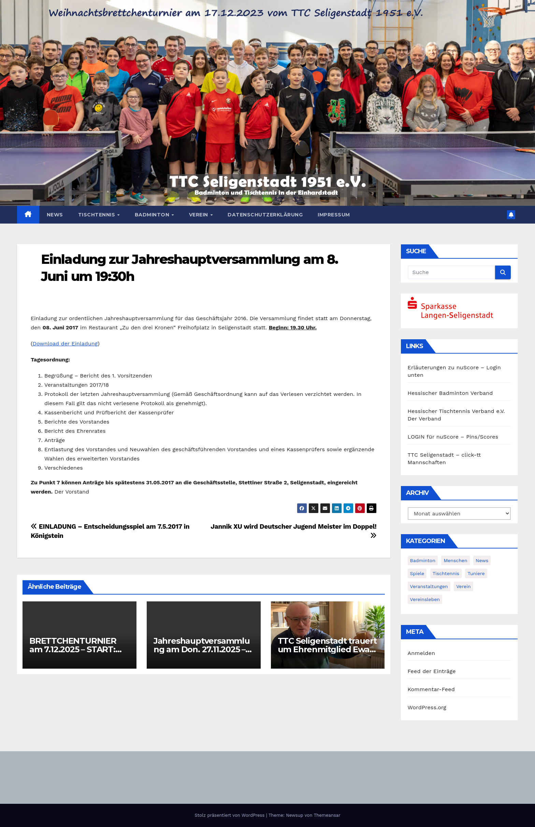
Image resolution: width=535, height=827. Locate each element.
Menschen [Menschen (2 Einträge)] (455, 560)
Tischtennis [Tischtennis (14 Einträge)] (446, 573)
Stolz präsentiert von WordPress (230, 815)
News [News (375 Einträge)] (482, 560)
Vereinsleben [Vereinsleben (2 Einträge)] (425, 599)
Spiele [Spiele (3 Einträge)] (417, 573)
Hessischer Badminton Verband (450, 393)
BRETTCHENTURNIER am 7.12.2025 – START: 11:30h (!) (72, 649)
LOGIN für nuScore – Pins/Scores (453, 436)
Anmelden (421, 653)
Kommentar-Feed (431, 689)
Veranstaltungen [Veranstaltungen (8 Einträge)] (429, 586)
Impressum (334, 215)
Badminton (153, 215)
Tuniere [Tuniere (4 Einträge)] (476, 573)
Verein (199, 215)
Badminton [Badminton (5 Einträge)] (422, 560)
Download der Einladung (65, 343)
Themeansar (327, 815)
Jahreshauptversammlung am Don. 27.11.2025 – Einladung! (202, 649)
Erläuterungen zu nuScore (443, 367)
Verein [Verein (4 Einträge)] (463, 586)
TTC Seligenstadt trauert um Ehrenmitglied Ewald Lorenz (327, 649)
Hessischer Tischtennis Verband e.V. (456, 411)
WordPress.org (427, 707)
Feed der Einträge (432, 671)
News (55, 215)
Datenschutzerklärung (265, 215)
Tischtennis (97, 215)
